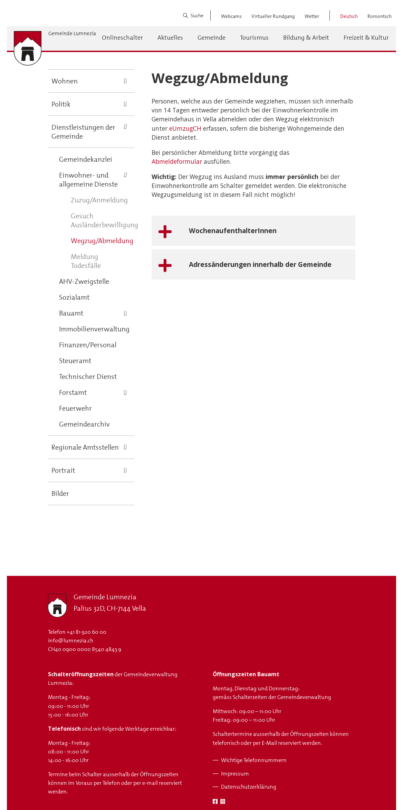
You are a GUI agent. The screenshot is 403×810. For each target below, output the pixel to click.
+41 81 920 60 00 (86, 632)
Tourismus (254, 37)
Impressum (235, 773)
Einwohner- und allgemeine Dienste (88, 180)
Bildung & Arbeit (306, 37)
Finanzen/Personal (87, 344)
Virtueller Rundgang (273, 16)
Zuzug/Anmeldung (99, 200)
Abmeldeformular (177, 161)
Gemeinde (212, 37)
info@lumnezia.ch (70, 640)
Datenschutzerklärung (248, 786)
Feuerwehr (75, 408)
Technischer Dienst (88, 376)
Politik (60, 104)
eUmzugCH (185, 128)
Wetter (312, 16)
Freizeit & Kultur (366, 37)
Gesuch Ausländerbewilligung (104, 220)
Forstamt (73, 392)
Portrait (63, 470)
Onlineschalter (122, 37)
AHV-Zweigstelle (84, 281)
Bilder (60, 493)
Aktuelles (170, 37)
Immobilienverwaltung (94, 328)
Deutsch (349, 16)
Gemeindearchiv (84, 424)
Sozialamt (74, 297)
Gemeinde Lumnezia (72, 33)
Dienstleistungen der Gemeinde (83, 132)
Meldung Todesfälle (86, 261)
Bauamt (71, 313)
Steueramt (75, 360)
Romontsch (379, 16)
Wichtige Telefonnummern (254, 760)
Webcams (231, 16)
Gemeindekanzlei (85, 159)
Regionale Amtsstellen (85, 447)
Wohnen (64, 81)
